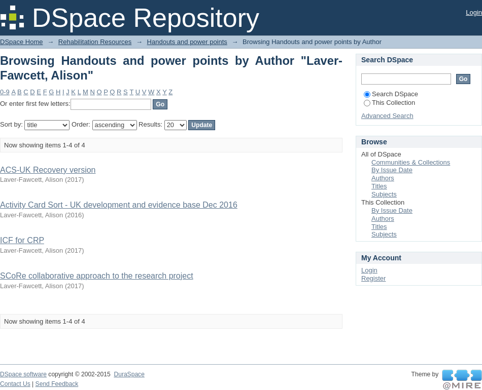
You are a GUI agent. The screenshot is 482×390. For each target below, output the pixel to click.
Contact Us (15, 383)
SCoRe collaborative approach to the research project (96, 275)
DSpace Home (21, 42)
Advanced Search (387, 116)
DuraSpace (129, 374)
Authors (382, 178)
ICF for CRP (22, 240)
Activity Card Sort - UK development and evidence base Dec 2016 (118, 205)
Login (474, 12)
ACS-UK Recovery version (48, 170)
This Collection (389, 102)
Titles (379, 186)
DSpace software (23, 374)
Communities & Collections (410, 162)
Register (373, 278)
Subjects (384, 194)
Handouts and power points (187, 42)
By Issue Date (391, 170)
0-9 (5, 92)
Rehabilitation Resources (95, 42)
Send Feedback (57, 383)
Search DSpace (391, 94)
